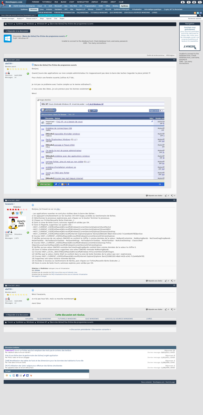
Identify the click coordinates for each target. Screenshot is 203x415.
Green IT (99, 9)
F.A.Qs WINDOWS (44, 319)
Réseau (90, 9)
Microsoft (58, 6)
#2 (174, 200)
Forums (35, 2)
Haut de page (170, 382)
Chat (71, 2)
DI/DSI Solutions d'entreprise (24, 6)
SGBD (101, 6)
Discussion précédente (80, 329)
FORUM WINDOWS (45, 13)
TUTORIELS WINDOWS (99, 13)
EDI (81, 6)
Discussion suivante (100, 329)
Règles (62, 18)
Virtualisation (137, 9)
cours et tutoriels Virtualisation (77, 274)
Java (65, 6)
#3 (174, 285)
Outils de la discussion (155, 55)
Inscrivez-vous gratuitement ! (50, 15)
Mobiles (115, 6)
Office (108, 6)
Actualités (29, 319)
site (58, 209)
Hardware (58, 9)
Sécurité (108, 9)
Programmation (90, 6)
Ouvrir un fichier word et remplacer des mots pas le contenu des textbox (42, 351)
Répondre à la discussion (17, 31)
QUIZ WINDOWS (116, 13)
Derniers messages (8, 18)
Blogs (63, 2)
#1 (174, 60)
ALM (50, 6)
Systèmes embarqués (121, 9)
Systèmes (124, 6)
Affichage (169, 55)
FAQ (56, 2)
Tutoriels (46, 2)
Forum (10, 24)
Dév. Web (73, 6)
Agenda (48, 18)
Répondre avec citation (154, 196)
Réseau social (31, 18)
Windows (33, 9)
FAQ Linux (54, 272)
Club (120, 2)
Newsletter (83, 2)
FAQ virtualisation (57, 274)
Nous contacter (146, 382)
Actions (19, 18)
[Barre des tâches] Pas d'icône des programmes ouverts (43, 36)
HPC (66, 9)
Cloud (39, 6)
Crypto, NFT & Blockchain (173, 9)
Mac (71, 9)
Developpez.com (158, 382)
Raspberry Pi (80, 9)
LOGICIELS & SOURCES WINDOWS (137, 13)
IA (45, 6)
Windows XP (42, 24)
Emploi (94, 2)
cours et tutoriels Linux (69, 272)
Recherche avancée (194, 18)
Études (104, 2)
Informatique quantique (152, 9)
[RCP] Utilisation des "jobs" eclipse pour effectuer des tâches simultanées (33, 366)
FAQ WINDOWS (82, 13)
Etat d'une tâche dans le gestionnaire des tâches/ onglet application (31, 356)
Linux (42, 9)
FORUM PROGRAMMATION (64, 13)
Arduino (49, 9)
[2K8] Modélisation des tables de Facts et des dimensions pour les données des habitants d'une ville (44, 361)
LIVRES (154, 13)
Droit (113, 2)
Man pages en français (39, 276)
